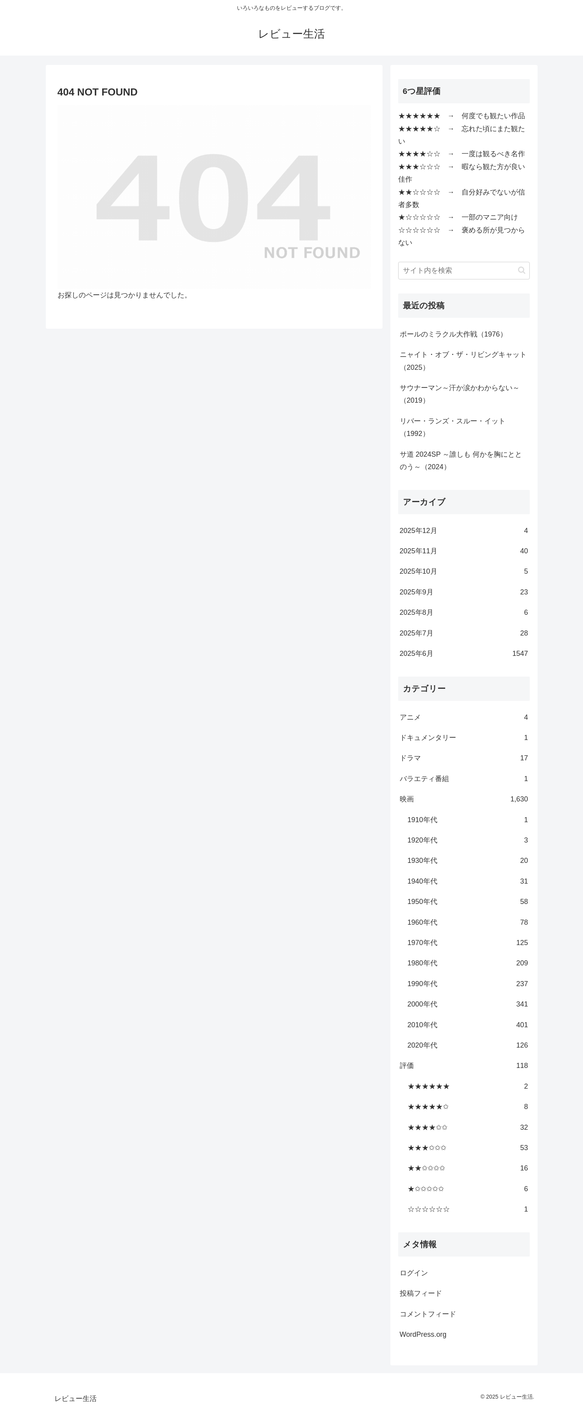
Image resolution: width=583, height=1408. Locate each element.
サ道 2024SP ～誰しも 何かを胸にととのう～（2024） (461, 460)
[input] (464, 270)
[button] (522, 270)
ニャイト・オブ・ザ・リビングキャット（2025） (463, 361)
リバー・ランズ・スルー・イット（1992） (452, 427)
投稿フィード (421, 1293)
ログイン (414, 1273)
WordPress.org (423, 1334)
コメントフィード (428, 1314)
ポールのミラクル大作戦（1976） (453, 334)
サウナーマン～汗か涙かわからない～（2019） (460, 394)
